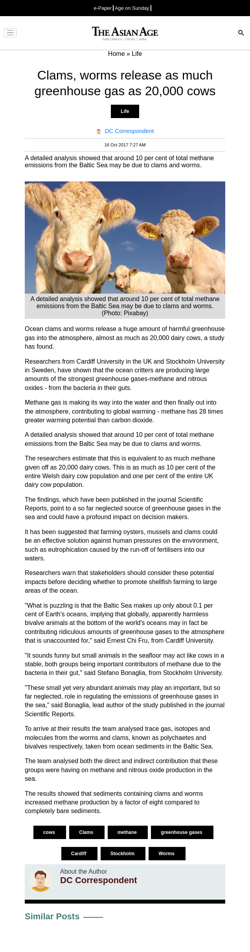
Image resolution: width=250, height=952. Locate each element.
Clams (86, 832)
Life (125, 111)
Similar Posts (52, 916)
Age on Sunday (132, 8)
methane (128, 832)
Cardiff (79, 853)
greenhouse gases (182, 832)
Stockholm (123, 853)
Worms (167, 853)
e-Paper (103, 8)
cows (49, 832)
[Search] (241, 34)
